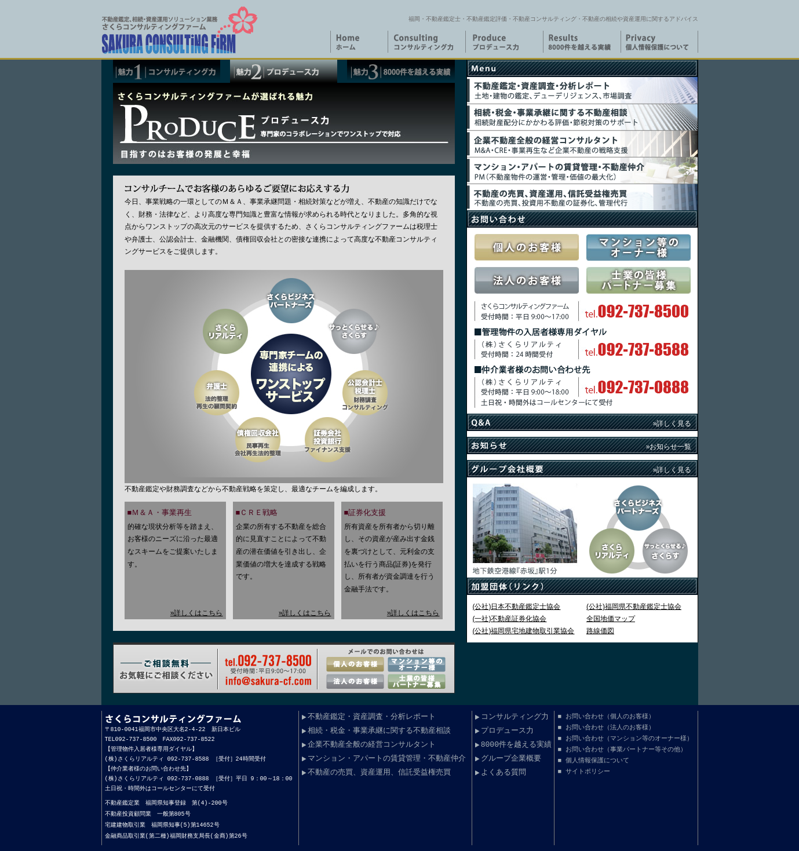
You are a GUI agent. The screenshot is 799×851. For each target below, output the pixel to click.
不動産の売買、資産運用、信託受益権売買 (379, 773)
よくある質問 (503, 773)
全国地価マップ (610, 619)
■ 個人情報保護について (593, 760)
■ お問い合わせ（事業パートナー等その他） (621, 749)
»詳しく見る (672, 423)
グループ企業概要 (511, 759)
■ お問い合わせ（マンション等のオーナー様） (624, 738)
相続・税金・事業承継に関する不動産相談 (379, 731)
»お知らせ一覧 (669, 447)
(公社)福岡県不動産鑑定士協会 (633, 606)
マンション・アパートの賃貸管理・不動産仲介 (387, 759)
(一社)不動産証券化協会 (510, 619)
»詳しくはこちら (196, 613)
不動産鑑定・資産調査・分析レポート (372, 717)
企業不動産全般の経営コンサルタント (372, 745)
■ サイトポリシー (583, 771)
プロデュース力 (507, 731)
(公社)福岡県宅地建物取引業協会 (524, 631)
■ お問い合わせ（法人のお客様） (605, 727)
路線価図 (600, 631)
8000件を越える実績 (516, 745)
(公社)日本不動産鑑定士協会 (517, 606)
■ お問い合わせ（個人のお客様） (605, 716)
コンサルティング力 (515, 717)
